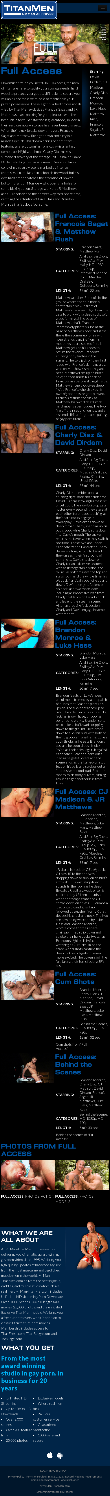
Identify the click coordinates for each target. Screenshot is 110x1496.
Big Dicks (100, 256)
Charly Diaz (98, 92)
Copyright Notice (69, 1479)
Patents (68, 1491)
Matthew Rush (90, 251)
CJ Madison (88, 819)
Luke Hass (98, 108)
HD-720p (86, 269)
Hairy (83, 264)
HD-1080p (97, 264)
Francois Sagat (90, 247)
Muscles (95, 277)
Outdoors (86, 285)
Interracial (87, 273)
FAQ (52, 1470)
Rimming (101, 285)
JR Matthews (91, 821)
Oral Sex (85, 281)
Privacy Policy (16, 1476)
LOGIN (44, 1470)
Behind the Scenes (93, 1024)
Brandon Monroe (92, 653)
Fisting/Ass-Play (91, 260)
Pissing (84, 476)
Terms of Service (36, 1476)
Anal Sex (85, 256)
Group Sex (87, 845)
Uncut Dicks (88, 480)
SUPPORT (63, 1470)
